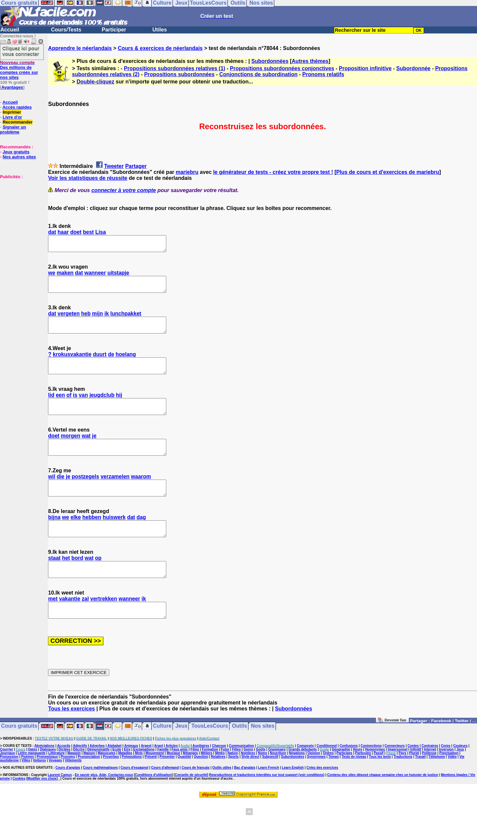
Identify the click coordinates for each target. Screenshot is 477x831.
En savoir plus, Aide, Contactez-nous (104, 804)
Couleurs (460, 775)
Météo (220, 783)
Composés (305, 775)
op (98, 582)
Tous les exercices (71, 738)
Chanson (219, 775)
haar (63, 232)
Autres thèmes (310, 61)
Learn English (293, 797)
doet (75, 232)
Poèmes (27, 786)
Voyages (55, 790)
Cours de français (195, 797)
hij (119, 407)
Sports (233, 786)
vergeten (69, 319)
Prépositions (132, 786)
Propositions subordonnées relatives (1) (174, 68)
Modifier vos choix (42, 808)
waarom (141, 494)
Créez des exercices (322, 797)
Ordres (328, 783)
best (88, 232)
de (111, 363)
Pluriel (414, 783)
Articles (172, 775)
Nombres (248, 783)
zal (85, 625)
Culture (162, 756)
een (60, 407)
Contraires (430, 775)
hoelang (126, 363)
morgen (70, 450)
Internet (430, 779)
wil (51, 494)
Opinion (314, 783)
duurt (100, 363)
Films (194, 779)
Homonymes (375, 779)
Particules (363, 783)
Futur (225, 779)
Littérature (56, 783)
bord (77, 582)
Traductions (403, 786)
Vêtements (73, 790)
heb (85, 319)
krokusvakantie (72, 363)
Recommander (17, 122)
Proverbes (111, 786)
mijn (97, 319)
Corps (445, 775)
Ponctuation (448, 783)
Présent (150, 786)
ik (106, 319)
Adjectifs (80, 775)
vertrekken (103, 625)
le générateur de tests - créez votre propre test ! (273, 172)
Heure (357, 779)
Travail (420, 786)
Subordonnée (413, 68)
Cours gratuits (19, 756)
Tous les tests (380, 786)
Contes (413, 775)
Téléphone (436, 786)
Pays (402, 783)
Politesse (429, 783)
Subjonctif (270, 786)
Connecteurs (395, 775)
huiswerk (114, 538)
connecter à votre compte (123, 190)
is (75, 407)
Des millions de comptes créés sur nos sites (19, 70)
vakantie (69, 625)
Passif (378, 783)
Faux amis (180, 779)
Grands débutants (303, 779)
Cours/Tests (66, 29)
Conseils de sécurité (191, 804)
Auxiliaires (200, 775)
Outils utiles (221, 797)
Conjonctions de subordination (258, 74)
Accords (63, 775)
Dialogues (48, 779)
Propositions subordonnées (179, 74)
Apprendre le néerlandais (80, 48)
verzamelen (115, 494)
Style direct (250, 786)
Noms (262, 783)
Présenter (167, 786)
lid (51, 407)
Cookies (19, 808)
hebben (91, 538)
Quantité (184, 786)
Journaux (7, 783)
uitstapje (118, 276)
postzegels (85, 494)
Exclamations (143, 779)
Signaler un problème (13, 129)
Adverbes (97, 775)
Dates (32, 779)
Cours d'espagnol (134, 797)
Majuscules (107, 783)
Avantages (12, 87)
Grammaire (277, 779)
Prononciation (89, 786)
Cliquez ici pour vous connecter (20, 51)
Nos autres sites (19, 156)
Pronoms (68, 786)
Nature (233, 783)
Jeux (181, 756)
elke (76, 538)
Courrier (6, 779)
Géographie (341, 779)
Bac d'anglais (244, 797)
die (60, 494)
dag (141, 538)
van (83, 407)
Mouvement (154, 783)
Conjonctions (371, 775)
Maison (89, 783)
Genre (248, 779)
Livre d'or (12, 117)
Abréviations (44, 775)
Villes (26, 790)
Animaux (131, 775)
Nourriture (278, 783)
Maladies (125, 783)
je (94, 450)
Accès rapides (16, 107)
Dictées (65, 779)
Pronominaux (47, 786)
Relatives (218, 786)
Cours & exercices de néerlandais (160, 48)
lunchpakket (125, 319)
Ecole (116, 779)
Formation (210, 779)
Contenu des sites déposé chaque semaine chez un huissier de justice (382, 804)
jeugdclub (102, 407)
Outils (239, 756)
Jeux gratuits (16, 151)
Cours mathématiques (100, 797)
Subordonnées (270, 61)
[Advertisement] (20, 212)
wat (86, 450)
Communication (241, 775)
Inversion (446, 779)
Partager (136, 166)
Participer (114, 29)
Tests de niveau (354, 786)
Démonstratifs (98, 779)
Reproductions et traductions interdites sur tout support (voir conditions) (266, 804)
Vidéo (452, 786)
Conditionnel (327, 775)
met (52, 625)
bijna (54, 538)
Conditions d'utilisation (153, 804)
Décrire (78, 779)
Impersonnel (397, 779)
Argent (146, 775)
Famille (163, 779)
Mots (139, 783)
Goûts (260, 779)
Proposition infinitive (365, 68)
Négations (297, 783)
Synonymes (316, 786)
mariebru (187, 172)
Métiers (206, 783)
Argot (158, 775)
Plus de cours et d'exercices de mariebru (387, 172)
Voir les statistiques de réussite (87, 178)
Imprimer (12, 112)
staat (54, 582)
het (66, 582)
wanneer (95, 276)
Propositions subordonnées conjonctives (282, 68)
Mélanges (190, 783)
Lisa (100, 232)
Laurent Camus (60, 804)
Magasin (73, 783)
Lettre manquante (31, 783)
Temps (333, 786)
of (69, 407)
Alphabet (114, 775)
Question (201, 786)
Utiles (159, 29)
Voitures (39, 790)
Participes (344, 783)
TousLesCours (209, 756)
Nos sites (263, 756)
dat (52, 232)
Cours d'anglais (68, 797)
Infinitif (415, 779)
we (51, 276)
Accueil (9, 29)
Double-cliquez (95, 81)
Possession (9, 786)
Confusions (349, 775)
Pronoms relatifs (323, 74)
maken (65, 276)
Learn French (268, 797)
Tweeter (114, 166)
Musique (173, 783)
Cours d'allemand (165, 797)
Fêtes (236, 779)
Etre (127, 779)
